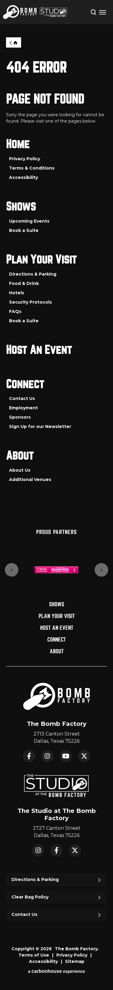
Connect (25, 384)
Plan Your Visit (41, 259)
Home (14, 42)
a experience (56, 971)
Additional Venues (30, 479)
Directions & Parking (32, 274)
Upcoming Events (29, 221)
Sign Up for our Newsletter (40, 426)
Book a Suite (24, 230)
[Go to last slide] (11, 570)
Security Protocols (30, 302)
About (20, 455)
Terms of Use (33, 955)
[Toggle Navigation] (102, 12)
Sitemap (74, 961)
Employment (23, 408)
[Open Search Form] (93, 11)
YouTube (66, 756)
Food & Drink (24, 283)
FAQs (15, 311)
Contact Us (22, 398)
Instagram (47, 756)
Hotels (16, 292)
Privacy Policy (24, 158)
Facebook (29, 756)
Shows (21, 206)
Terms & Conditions (32, 168)
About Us (19, 470)
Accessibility (23, 177)
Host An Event (39, 350)
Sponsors (20, 417)
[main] (56, 275)
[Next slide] (101, 570)
